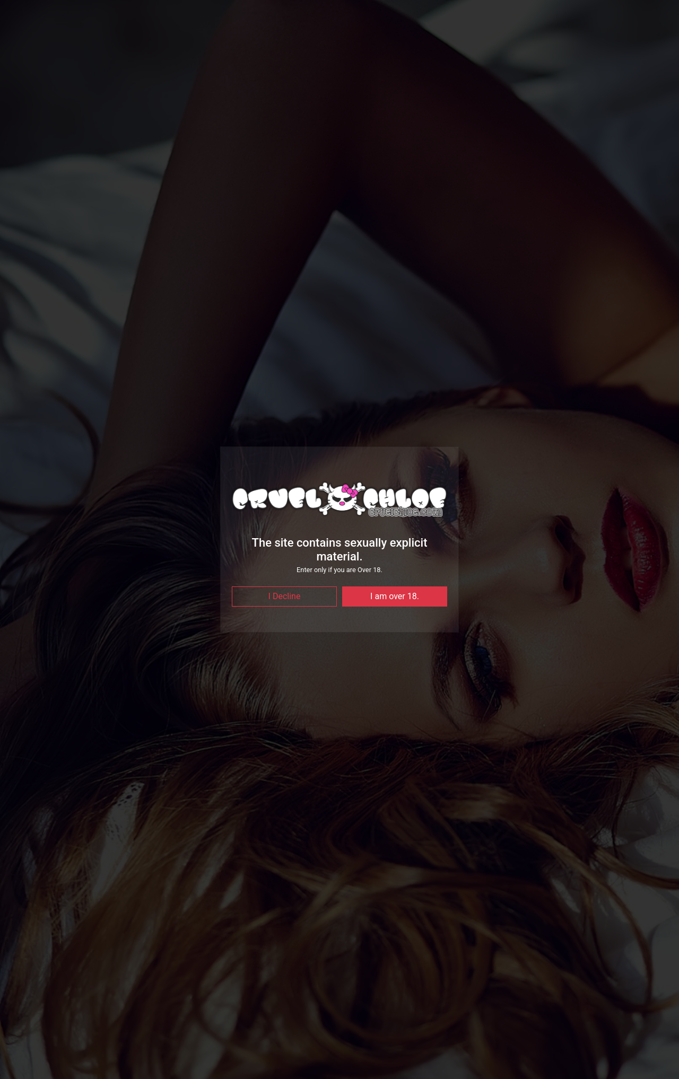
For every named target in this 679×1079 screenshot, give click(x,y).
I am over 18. (394, 596)
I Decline (284, 596)
